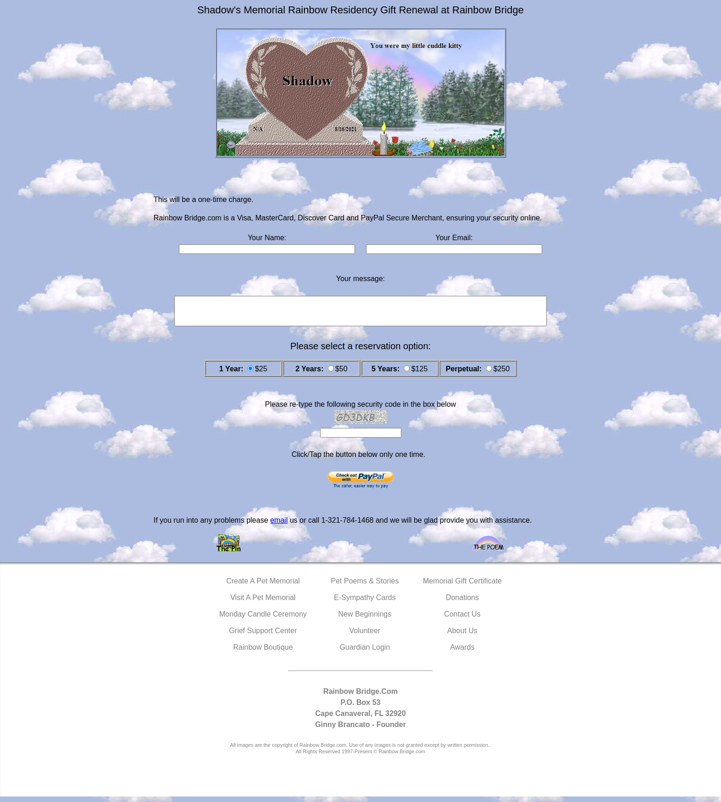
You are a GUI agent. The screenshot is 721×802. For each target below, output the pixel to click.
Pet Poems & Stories (365, 586)
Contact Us (462, 619)
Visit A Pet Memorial (263, 603)
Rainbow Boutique (263, 653)
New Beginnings (365, 619)
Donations (462, 603)
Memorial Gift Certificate (462, 586)
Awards (462, 653)
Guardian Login (365, 653)
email (278, 526)
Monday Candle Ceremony (263, 619)
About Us (462, 636)
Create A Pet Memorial (263, 586)
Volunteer (365, 636)
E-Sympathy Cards (364, 603)
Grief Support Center (263, 636)
